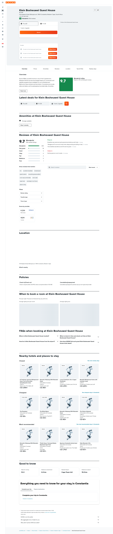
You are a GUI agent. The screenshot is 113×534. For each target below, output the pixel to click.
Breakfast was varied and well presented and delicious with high (65, 142)
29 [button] (54, 53)
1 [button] (66, 38)
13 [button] (46, 45)
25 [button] (39, 53)
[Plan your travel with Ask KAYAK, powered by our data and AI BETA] (3, 21)
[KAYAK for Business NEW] (3, 34)
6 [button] (46, 42)
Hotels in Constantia (27, 498)
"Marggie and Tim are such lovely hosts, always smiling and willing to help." (67, 144)
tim (20, 171)
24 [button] (35, 53)
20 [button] (46, 49)
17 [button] (35, 49)
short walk (35, 177)
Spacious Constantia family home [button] (68, 443)
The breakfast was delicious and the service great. (61, 146)
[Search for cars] (3, 13)
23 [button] (31, 53)
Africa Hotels (34, 530)
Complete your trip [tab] (26, 489)
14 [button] (50, 45)
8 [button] (66, 42)
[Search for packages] (3, 17)
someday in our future (32, 181)
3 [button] (74, 38)
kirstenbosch (37, 171)
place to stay (23, 184)
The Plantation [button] (23, 411)
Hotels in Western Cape (55, 530)
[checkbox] (27, 211)
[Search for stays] (3, 10)
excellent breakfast (27, 171)
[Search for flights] (3, 7)
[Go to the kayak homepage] (10, 2)
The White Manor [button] (44, 411)
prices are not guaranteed (50, 512)
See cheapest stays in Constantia (90, 392)
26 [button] (42, 53)
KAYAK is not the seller (60, 517)
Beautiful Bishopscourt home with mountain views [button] (88, 380)
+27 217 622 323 (23, 16)
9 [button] (31, 45)
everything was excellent (34, 174)
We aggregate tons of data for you (60, 520)
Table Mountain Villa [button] (85, 443)
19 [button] (42, 49)
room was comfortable (25, 177)
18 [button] (38, 49)
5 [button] (42, 42)
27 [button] (46, 53)
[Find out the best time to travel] (3, 31)
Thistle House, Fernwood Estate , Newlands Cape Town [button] (48, 443)
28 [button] (50, 53)
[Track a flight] (3, 28)
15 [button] (54, 45)
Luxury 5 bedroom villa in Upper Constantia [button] (68, 380)
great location (23, 174)
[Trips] (3, 39)
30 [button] (31, 57)
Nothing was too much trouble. (57, 153)
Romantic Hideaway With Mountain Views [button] (49, 380)
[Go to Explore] (3, 24)
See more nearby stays (93, 360)
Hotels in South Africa (43, 530)
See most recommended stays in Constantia (88, 424)
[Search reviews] (68, 167)
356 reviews (32, 18)
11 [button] (38, 45)
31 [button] (35, 57)
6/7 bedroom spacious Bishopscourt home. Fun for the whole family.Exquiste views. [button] (29, 381)
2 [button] (31, 42)
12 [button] (42, 45)
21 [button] (50, 49)
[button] (2, 2)
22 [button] (54, 49)
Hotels (28, 530)
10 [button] (35, 45)
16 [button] (31, 49)
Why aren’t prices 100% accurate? (60, 523)
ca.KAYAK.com (22, 530)
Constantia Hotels (66, 530)
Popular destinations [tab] (39, 489)
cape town (22, 181)
